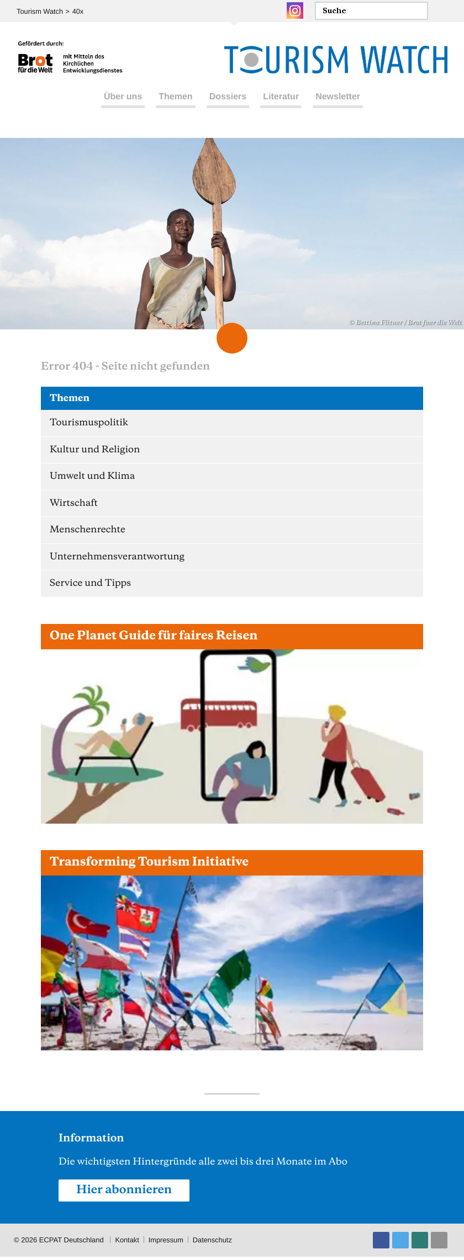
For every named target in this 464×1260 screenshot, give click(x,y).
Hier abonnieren (124, 1193)
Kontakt (127, 1243)
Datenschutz (214, 1243)
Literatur (281, 98)
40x (79, 11)
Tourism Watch (40, 11)
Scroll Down (232, 338)
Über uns (123, 98)
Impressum (166, 1243)
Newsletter (337, 98)
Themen (175, 98)
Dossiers (228, 98)
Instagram (295, 10)
